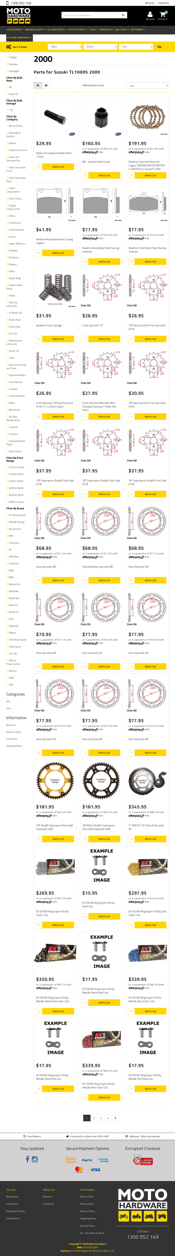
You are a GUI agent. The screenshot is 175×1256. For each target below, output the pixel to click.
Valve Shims (15, 451)
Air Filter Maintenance (13, 418)
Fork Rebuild (15, 382)
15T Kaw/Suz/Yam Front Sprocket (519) (147, 327)
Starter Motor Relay (14, 286)
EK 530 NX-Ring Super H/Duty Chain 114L (52, 913)
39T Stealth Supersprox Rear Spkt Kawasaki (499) (54, 827)
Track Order (12, 1204)
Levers (12, 236)
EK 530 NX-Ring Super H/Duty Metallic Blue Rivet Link (52, 1077)
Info (101, 152)
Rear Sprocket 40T (46, 653)
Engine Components (13, 207)
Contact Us (163, 3)
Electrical (122, 29)
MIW (11, 577)
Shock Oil (14, 351)
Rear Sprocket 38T (46, 567)
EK (10, 549)
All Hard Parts (56, 29)
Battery (13, 264)
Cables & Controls (18, 150)
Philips (12, 632)
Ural (8, 708)
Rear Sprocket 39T (139, 567)
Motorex (13, 605)
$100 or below (16, 467)
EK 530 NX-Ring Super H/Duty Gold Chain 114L (147, 913)
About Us (150, 3)
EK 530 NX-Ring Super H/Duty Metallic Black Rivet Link (98, 991)
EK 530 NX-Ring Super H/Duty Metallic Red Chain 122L (98, 1085)
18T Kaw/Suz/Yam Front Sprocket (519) (147, 405)
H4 (10, 87)
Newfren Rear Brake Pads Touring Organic (54, 241)
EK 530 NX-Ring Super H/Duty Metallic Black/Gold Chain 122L (52, 999)
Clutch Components (13, 189)
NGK (11, 619)
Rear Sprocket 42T (92, 653)
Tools (93, 29)
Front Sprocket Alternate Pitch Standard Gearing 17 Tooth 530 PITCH (99, 406)
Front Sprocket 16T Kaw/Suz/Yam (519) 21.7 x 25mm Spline (54, 405)
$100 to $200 (16, 474)
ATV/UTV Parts (77, 29)
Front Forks (15, 223)
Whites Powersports (13, 662)
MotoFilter (14, 598)
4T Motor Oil (15, 313)
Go (159, 46)
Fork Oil (13, 333)
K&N (11, 570)
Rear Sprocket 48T (139, 739)
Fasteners (138, 29)
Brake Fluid (15, 319)
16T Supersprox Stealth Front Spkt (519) (101, 482)
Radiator (13, 250)
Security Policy (87, 1225)
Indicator (13, 64)
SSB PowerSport (17, 639)
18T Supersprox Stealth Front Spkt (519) (147, 482)
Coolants (13, 427)
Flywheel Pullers (17, 375)
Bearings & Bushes (13, 134)
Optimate (14, 626)
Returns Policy (13, 732)
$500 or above (16, 502)
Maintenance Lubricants (14, 342)
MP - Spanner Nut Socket (96, 162)
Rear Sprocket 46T (92, 739)
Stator (12, 295)
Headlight (14, 71)
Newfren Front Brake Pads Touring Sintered (147, 250)
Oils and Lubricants (19, 37)
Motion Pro (14, 584)
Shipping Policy (14, 746)
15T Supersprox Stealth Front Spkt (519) (55, 482)
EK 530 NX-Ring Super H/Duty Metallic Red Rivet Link (145, 1077)
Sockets (13, 389)
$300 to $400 (16, 488)
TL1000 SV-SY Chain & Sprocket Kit (146, 827)
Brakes (12, 143)
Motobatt (13, 591)
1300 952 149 (20, 3)
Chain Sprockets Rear (16, 179)
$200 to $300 (16, 481)
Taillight (13, 57)
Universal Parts (35, 29)
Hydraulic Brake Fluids (15, 442)
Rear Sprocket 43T (139, 653)
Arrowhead (15, 529)
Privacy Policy (87, 1204)
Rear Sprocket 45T (46, 739)
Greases (13, 434)
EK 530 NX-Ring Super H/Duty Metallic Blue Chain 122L (145, 999)
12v (11, 110)
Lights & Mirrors (17, 243)
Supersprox (15, 646)
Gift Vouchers (13, 1218)
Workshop (106, 29)
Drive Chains (15, 198)
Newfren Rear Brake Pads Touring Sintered (100, 250)
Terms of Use (87, 1196)
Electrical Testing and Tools (16, 366)
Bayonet (13, 94)
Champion (14, 542)
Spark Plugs (15, 278)
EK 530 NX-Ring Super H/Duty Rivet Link (98, 904)
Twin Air (13, 653)
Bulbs (12, 271)
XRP (11, 684)
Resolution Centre (15, 1211)
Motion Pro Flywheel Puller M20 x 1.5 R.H (54, 155)
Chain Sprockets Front (16, 169)
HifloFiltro (14, 556)
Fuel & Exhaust (16, 229)
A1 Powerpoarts (17, 515)
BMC (11, 536)
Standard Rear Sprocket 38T (97, 567)
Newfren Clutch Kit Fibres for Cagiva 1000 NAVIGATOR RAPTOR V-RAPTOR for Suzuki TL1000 (147, 165)
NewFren (14, 612)
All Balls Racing (16, 522)
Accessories (15, 29)
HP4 (8, 701)
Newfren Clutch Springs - (50, 325)
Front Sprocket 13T (92, 325)
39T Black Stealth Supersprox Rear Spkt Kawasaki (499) (98, 827)
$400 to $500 (16, 495)
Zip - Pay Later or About (92, 1233)
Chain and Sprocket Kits (13, 158)
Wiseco (13, 671)
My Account (12, 1196)
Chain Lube (14, 326)
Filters (12, 216)
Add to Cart (58, 166)
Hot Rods (14, 563)
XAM (11, 678)
